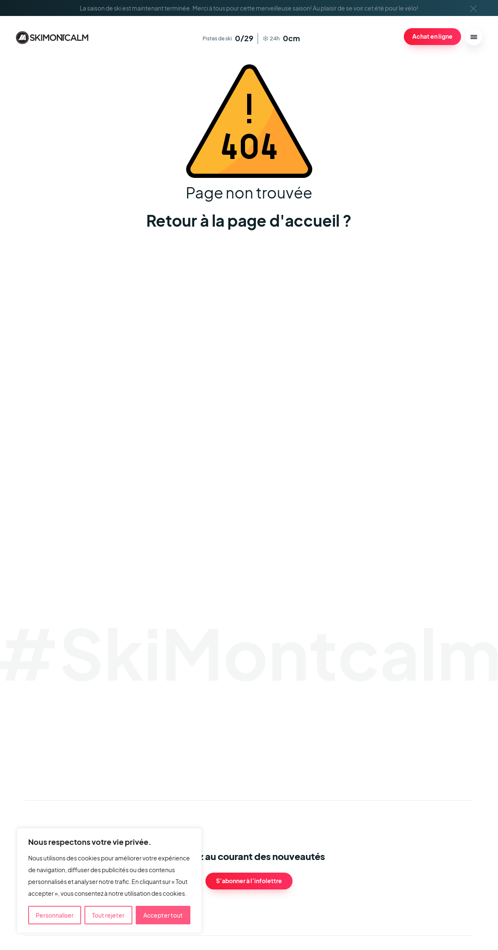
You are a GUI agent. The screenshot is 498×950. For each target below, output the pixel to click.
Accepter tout (163, 915)
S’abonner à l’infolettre (249, 880)
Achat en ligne (432, 36)
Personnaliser (55, 915)
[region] (109, 880)
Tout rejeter (108, 915)
